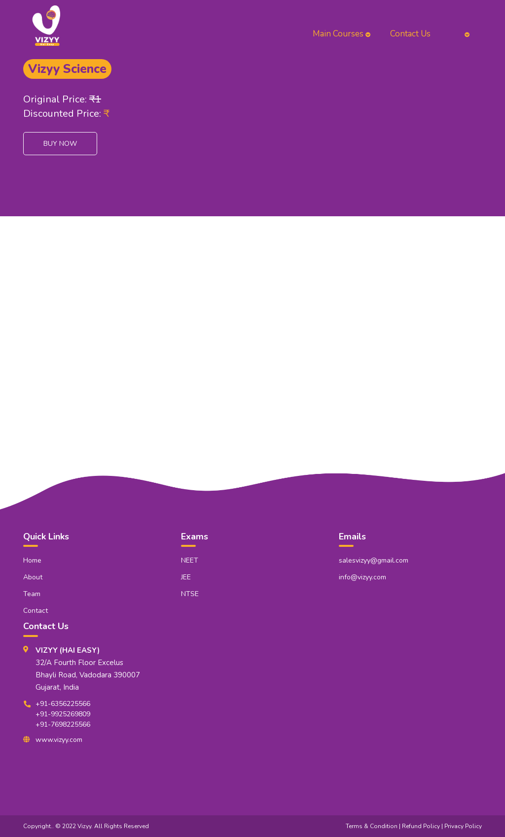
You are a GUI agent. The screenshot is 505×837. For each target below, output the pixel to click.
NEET (189, 560)
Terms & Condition (371, 826)
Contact (35, 610)
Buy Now (60, 143)
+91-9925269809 (63, 714)
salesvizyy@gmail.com (373, 560)
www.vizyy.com (59, 739)
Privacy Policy (463, 826)
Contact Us (410, 33)
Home (32, 560)
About (32, 577)
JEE (186, 577)
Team (31, 594)
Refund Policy (421, 826)
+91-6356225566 (63, 703)
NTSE (190, 594)
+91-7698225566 (63, 724)
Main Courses (341, 33)
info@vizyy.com (362, 577)
